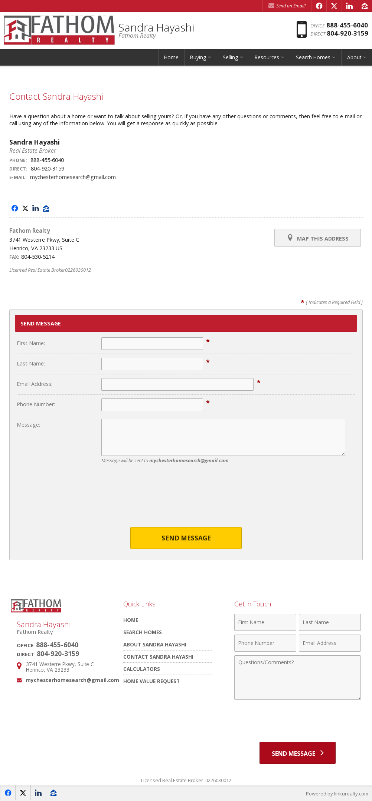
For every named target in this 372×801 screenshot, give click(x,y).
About (354, 57)
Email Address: (34, 383)
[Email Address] (330, 643)
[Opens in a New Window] (318, 6)
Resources (267, 57)
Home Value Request (151, 681)
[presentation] (186, 500)
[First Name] (265, 622)
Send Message (186, 538)
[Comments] (297, 677)
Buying (198, 57)
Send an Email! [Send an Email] (287, 6)
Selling (230, 57)
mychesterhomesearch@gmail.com (73, 177)
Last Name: (31, 363)
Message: (28, 424)
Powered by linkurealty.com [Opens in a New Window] (337, 793)
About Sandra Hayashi (154, 644)
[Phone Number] (265, 643)
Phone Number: (36, 404)
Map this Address (318, 238)
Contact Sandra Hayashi (158, 656)
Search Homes (313, 57)
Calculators (141, 668)
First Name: (31, 343)
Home (171, 57)
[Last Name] (330, 622)
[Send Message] (297, 753)
